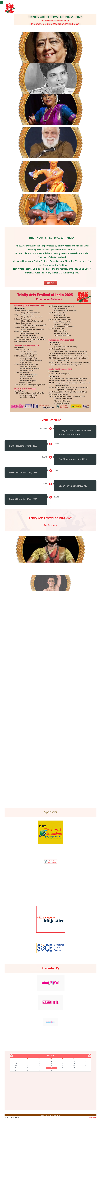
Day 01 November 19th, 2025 (23, 446)
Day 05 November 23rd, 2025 (23, 499)
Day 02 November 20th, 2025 (72, 459)
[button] (17, 27)
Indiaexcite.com (55, 1115)
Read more (50, 283)
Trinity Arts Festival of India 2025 (74, 430)
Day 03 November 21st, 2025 (23, 472)
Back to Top (92, 1117)
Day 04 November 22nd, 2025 (72, 486)
